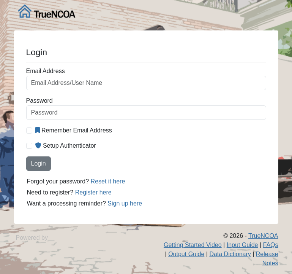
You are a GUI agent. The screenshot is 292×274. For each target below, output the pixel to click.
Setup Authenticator (65, 145)
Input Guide (242, 245)
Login (38, 163)
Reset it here (108, 181)
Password (39, 100)
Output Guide (186, 254)
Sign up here (124, 203)
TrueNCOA (263, 236)
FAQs (270, 245)
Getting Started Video (193, 245)
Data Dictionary (230, 254)
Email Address (45, 71)
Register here (93, 192)
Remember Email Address (73, 130)
